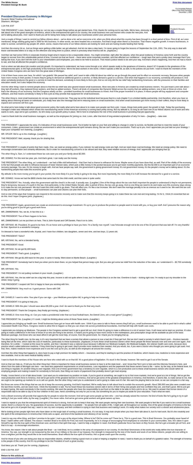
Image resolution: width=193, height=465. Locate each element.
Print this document (182, 2)
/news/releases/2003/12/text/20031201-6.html (21, 458)
